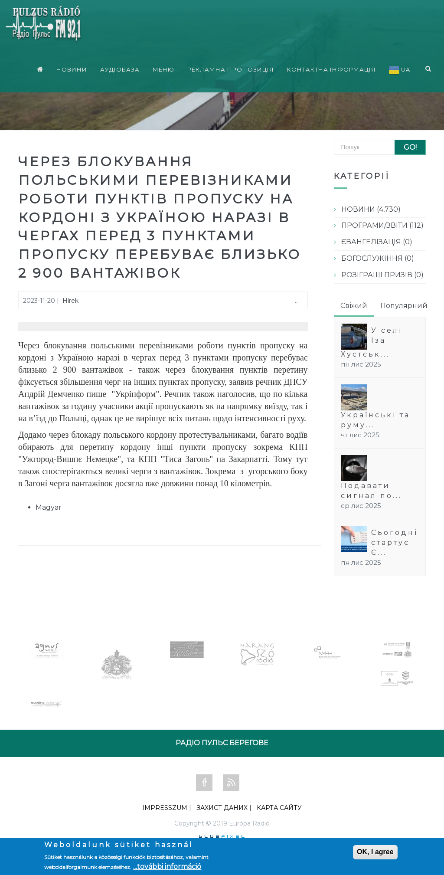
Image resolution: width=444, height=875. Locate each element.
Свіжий (353, 305)
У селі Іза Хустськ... (371, 342)
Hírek (70, 301)
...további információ (167, 866)
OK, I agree (375, 851)
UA (399, 66)
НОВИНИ (71, 65)
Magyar (49, 507)
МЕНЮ (163, 65)
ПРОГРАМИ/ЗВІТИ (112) (382, 225)
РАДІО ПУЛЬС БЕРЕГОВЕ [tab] (222, 743)
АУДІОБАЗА (120, 65)
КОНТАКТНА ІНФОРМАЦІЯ (331, 65)
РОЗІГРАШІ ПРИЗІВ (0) (382, 275)
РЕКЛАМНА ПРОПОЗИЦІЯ (230, 65)
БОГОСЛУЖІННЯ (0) (377, 258)
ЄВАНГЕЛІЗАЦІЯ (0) (376, 242)
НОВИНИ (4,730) (371, 209)
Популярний (404, 305)
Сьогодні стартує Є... (394, 542)
